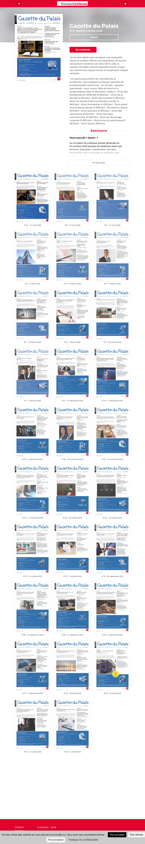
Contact (19, 827)
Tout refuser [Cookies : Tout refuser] (136, 834)
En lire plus (99, 162)
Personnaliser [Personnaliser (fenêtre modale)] (56, 839)
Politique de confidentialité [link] (83, 839)
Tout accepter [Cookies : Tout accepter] (117, 834)
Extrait (94, 37)
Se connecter (83, 49)
